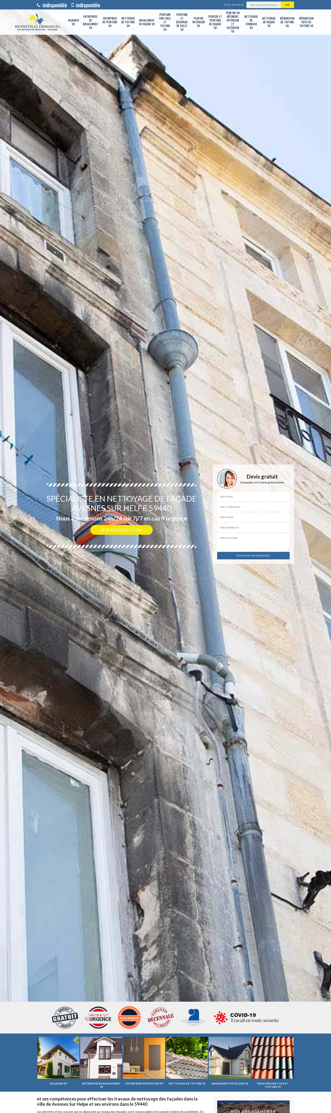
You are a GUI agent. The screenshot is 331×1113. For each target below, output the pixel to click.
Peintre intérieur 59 (198, 22)
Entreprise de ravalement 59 (90, 22)
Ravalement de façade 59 (147, 22)
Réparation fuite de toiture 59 (306, 22)
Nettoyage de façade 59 (269, 22)
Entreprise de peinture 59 (109, 22)
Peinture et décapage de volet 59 (182, 22)
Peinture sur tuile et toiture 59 (165, 22)
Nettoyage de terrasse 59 (251, 22)
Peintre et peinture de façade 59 (215, 22)
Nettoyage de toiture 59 (128, 22)
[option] (165, 556)
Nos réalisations (121, 530)
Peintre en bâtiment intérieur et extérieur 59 (233, 22)
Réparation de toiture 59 (287, 22)
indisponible (52, 5)
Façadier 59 (73, 22)
